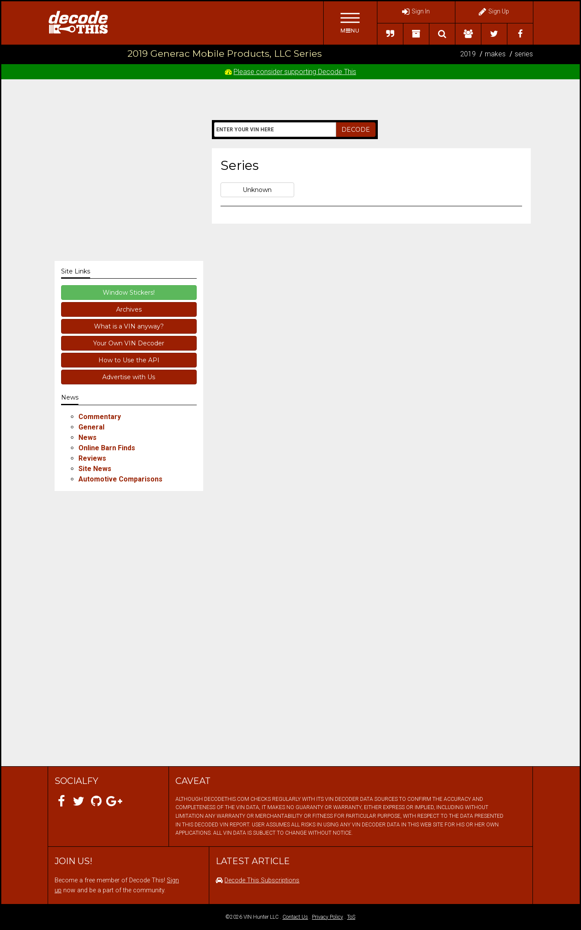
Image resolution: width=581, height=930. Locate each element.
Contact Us (295, 917)
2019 (468, 54)
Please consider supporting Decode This (295, 72)
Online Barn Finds (106, 448)
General (91, 427)
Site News (94, 469)
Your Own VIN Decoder (128, 343)
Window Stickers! (129, 292)
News (87, 437)
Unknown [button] (257, 190)
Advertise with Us (128, 377)
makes (495, 54)
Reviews (92, 458)
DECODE (355, 129)
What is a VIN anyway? (129, 326)
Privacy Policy (327, 917)
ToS (351, 917)
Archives (129, 309)
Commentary (99, 417)
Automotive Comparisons (120, 479)
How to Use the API (128, 360)
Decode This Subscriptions (261, 880)
